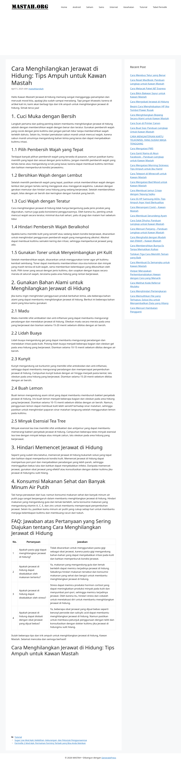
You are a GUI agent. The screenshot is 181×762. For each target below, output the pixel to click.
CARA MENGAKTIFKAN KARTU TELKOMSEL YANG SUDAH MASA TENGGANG (148, 140)
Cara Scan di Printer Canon (145, 123)
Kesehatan (128, 7)
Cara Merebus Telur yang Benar (148, 75)
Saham (89, 7)
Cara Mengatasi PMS (141, 148)
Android (77, 7)
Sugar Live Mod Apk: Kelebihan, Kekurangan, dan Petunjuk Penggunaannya (51, 740)
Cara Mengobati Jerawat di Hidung (149, 101)
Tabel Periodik (160, 7)
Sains (101, 7)
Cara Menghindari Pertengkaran (148, 291)
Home (64, 7)
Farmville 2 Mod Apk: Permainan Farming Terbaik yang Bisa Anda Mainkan (50, 743)
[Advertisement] (90, 35)
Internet (114, 7)
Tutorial (143, 7)
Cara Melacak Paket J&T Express (148, 88)
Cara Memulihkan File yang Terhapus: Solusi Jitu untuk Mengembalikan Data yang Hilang (149, 299)
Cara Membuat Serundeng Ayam (148, 215)
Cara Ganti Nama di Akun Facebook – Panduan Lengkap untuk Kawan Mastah (147, 157)
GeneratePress (109, 757)
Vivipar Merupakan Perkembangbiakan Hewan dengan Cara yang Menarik (145, 274)
